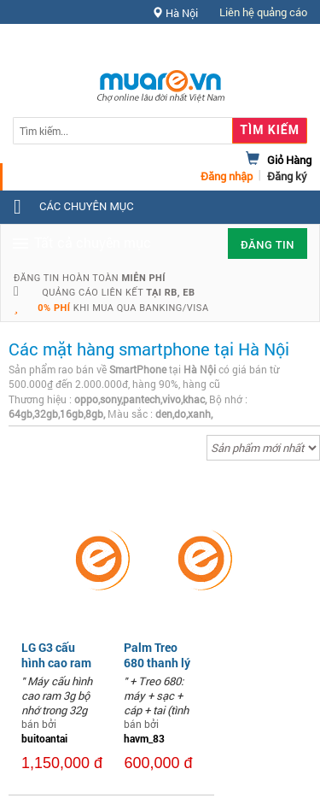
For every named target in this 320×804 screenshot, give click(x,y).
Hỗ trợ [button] (276, 46)
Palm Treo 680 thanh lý (157, 655)
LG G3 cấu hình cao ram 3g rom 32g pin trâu (56, 670)
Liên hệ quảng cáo (263, 12)
